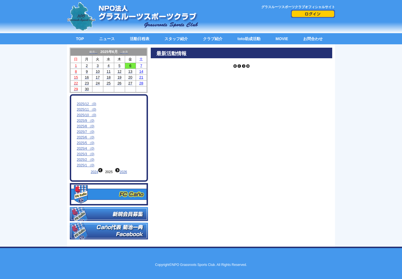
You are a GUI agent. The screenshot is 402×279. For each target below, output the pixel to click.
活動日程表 (139, 39)
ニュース (107, 39)
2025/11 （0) (86, 109)
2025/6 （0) (85, 137)
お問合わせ (313, 39)
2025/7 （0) (85, 132)
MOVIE (282, 39)
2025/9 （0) (85, 121)
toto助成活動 (249, 39)
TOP (80, 39)
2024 (94, 172)
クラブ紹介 (212, 39)
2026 (123, 172)
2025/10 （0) (86, 115)
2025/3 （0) (85, 154)
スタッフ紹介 (176, 39)
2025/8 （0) (85, 126)
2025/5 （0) (85, 143)
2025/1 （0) (85, 165)
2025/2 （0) (85, 160)
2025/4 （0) (85, 149)
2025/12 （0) (86, 104)
